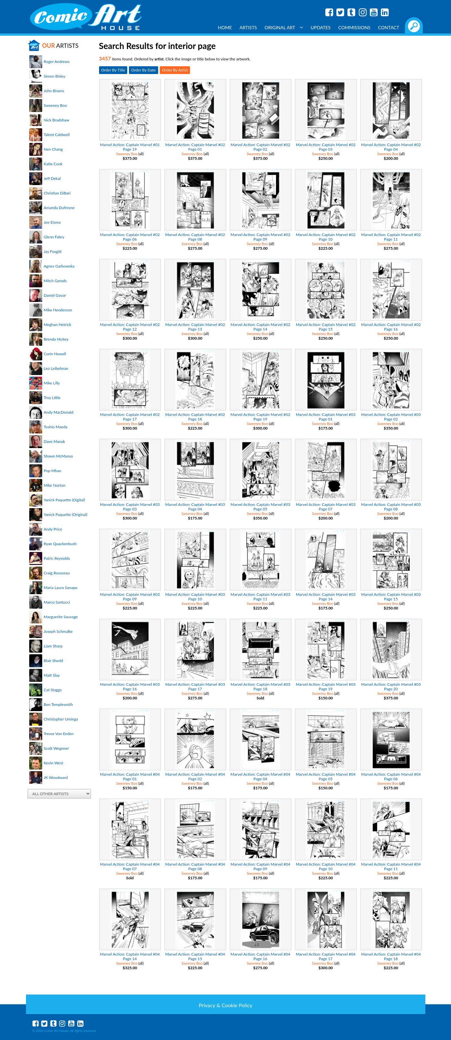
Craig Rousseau (57, 572)
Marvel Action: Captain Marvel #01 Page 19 (130, 147)
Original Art (284, 27)
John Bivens (54, 90)
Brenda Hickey (56, 339)
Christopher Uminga (61, 719)
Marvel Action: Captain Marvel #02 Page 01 (195, 147)
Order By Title (113, 70)
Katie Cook (53, 163)
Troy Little (52, 397)
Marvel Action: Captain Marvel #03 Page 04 (195, 506)
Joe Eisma (52, 222)
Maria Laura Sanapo (61, 587)
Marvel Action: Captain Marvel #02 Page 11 (391, 237)
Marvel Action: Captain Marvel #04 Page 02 (195, 776)
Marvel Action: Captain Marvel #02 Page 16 (391, 327)
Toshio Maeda (56, 426)
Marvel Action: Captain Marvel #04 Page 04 (260, 776)
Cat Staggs (53, 689)
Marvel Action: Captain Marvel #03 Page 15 (391, 596)
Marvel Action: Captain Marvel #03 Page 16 (130, 686)
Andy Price (53, 529)
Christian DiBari (57, 193)
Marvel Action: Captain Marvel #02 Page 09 (260, 237)
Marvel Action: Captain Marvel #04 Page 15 (195, 956)
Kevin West (53, 762)
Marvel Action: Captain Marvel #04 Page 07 (130, 866)
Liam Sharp (53, 646)
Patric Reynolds (57, 558)
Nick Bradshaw (56, 120)
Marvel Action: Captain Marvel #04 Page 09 (260, 866)
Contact (388, 27)
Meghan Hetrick (57, 324)
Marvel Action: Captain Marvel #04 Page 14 (130, 956)
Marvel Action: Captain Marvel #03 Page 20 (391, 686)
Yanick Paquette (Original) (65, 514)
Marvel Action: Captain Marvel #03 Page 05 (260, 506)
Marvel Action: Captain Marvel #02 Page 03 (326, 147)
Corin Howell (55, 353)
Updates (321, 27)
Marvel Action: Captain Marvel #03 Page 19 (326, 686)
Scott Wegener (56, 748)
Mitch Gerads (55, 280)
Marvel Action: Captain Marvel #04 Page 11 (391, 866)
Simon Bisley (55, 76)
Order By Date (143, 70)
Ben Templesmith (58, 704)
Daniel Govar (55, 295)
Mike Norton (55, 485)
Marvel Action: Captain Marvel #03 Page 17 (195, 686)
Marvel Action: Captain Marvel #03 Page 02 (391, 416)
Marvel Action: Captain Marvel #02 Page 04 (391, 147)
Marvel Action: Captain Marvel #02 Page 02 (260, 147)
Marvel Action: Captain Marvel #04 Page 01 (130, 776)
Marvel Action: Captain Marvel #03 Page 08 (391, 506)
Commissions (354, 27)
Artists (248, 27)
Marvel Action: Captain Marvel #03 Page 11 (260, 596)
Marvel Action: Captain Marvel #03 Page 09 (130, 596)
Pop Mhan (52, 470)
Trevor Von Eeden (59, 733)
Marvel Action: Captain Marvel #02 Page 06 (130, 237)
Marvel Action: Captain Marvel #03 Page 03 (130, 506)
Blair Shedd (53, 660)
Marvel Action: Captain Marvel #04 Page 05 (326, 776)
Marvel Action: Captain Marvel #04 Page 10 (326, 866)
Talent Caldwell (57, 134)
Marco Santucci (57, 602)
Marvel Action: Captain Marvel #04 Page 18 (391, 956)
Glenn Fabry (54, 236)
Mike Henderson (58, 309)
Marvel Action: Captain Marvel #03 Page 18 (260, 686)
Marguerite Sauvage (61, 616)
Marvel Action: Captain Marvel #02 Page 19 (260, 416)
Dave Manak (54, 441)
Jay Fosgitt (53, 251)
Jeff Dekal (52, 178)
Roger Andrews (57, 61)
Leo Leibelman (56, 368)
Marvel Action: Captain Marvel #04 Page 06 (391, 776)
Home (225, 27)
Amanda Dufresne (59, 207)
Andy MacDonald (58, 412)
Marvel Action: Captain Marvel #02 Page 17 (130, 416)
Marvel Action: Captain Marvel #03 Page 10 (195, 596)
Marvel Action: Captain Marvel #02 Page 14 (260, 327)
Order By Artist (175, 70)
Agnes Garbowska (59, 266)
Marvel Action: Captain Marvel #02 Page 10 (326, 237)
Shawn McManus (58, 456)
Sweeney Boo (55, 105)
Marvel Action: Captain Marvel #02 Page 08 (195, 237)
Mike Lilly (52, 383)
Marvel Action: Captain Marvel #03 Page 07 (326, 506)
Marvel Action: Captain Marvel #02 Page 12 (130, 327)
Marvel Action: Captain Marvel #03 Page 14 (326, 596)
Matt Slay (52, 675)
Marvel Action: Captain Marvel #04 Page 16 (260, 956)
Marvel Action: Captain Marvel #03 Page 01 (326, 416)
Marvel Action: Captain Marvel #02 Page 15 (326, 327)
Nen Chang (53, 149)
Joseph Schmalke (58, 631)
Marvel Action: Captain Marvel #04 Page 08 (195, 866)
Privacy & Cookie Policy (225, 1005)
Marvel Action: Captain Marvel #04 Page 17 (326, 956)
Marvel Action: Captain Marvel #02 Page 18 (195, 416)
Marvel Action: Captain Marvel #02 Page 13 (195, 327)
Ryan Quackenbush (60, 543)
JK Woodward (56, 777)
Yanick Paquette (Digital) (64, 499)
